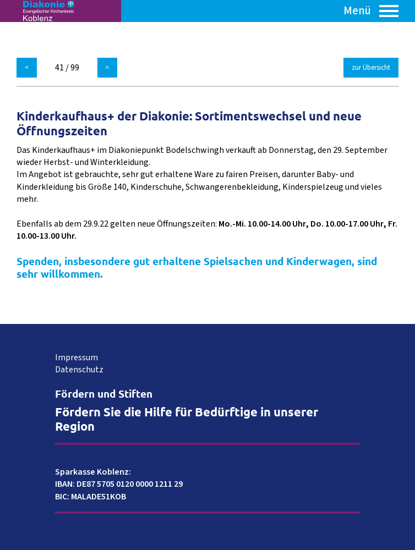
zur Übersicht (371, 68)
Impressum (76, 357)
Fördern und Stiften (103, 393)
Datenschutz (79, 370)
